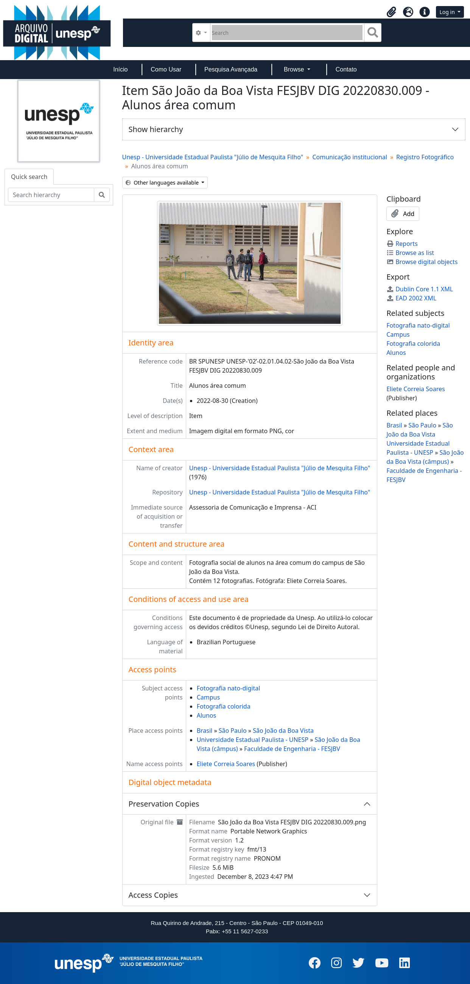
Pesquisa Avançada (230, 69)
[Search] (287, 32)
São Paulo (233, 730)
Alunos (206, 715)
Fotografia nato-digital (228, 688)
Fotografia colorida (224, 706)
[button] (391, 12)
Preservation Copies (164, 804)
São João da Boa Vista (283, 730)
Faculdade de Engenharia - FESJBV (292, 749)
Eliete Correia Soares (226, 764)
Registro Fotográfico (425, 157)
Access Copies (153, 895)
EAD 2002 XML (411, 298)
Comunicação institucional (349, 157)
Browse (295, 69)
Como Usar (166, 69)
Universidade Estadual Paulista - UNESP (252, 739)
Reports (402, 243)
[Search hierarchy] (51, 195)
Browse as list (410, 253)
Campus (208, 697)
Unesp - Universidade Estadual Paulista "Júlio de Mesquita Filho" (212, 157)
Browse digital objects (422, 262)
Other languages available (163, 182)
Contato (346, 69)
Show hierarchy (156, 129)
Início (120, 69)
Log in (447, 12)
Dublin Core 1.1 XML (419, 289)
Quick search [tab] (29, 177)
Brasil (205, 730)
